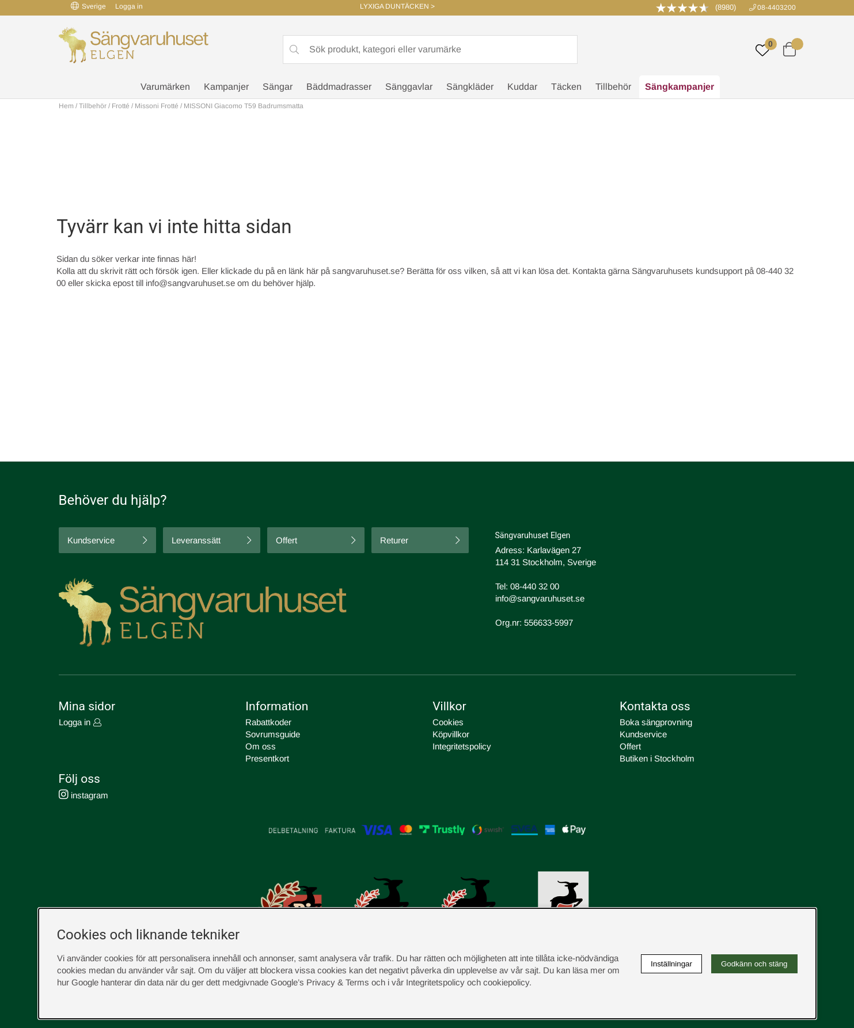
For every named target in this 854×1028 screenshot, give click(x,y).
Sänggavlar (408, 87)
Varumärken (165, 87)
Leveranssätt (196, 540)
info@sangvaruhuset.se (190, 283)
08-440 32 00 (534, 586)
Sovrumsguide (272, 734)
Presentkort (267, 758)
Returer (394, 540)
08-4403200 (776, 7)
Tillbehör (613, 87)
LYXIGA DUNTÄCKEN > (397, 6)
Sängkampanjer (679, 87)
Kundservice (91, 540)
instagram (83, 795)
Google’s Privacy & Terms (320, 982)
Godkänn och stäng (754, 964)
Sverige (88, 6)
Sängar (278, 87)
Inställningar (671, 964)
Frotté (121, 106)
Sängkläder (470, 87)
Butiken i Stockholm (657, 758)
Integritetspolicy (461, 746)
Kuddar (522, 87)
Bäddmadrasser (338, 87)
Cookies (448, 722)
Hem (66, 106)
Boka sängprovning (656, 722)
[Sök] (430, 49)
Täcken (566, 87)
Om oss (260, 746)
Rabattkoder (268, 722)
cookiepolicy (506, 982)
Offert (286, 540)
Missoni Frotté (157, 106)
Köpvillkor (450, 734)
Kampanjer (226, 87)
